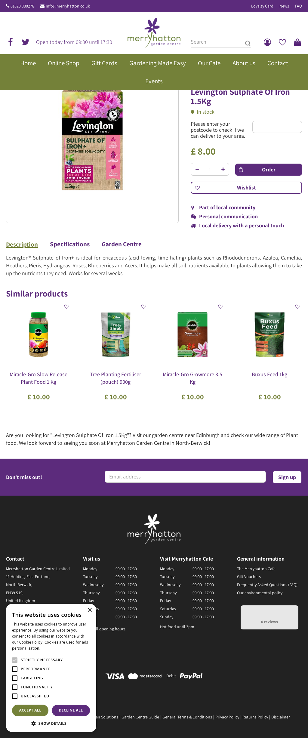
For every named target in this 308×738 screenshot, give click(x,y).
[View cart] (297, 42)
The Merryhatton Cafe (256, 568)
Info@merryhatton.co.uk (68, 6)
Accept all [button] (30, 710)
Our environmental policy (259, 592)
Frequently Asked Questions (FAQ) (267, 584)
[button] (51, 723)
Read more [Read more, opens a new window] (51, 648)
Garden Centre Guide (140, 717)
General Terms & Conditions (187, 717)
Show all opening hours (104, 629)
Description (22, 244)
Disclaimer (280, 717)
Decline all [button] (71, 710)
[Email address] (185, 477)
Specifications (70, 244)
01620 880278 (22, 6)
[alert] (51, 668)
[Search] (221, 42)
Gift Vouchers (249, 576)
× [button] (89, 610)
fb (10, 42)
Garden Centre (122, 244)
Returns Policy (255, 717)
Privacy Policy (227, 717)
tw (25, 42)
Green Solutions (103, 717)
